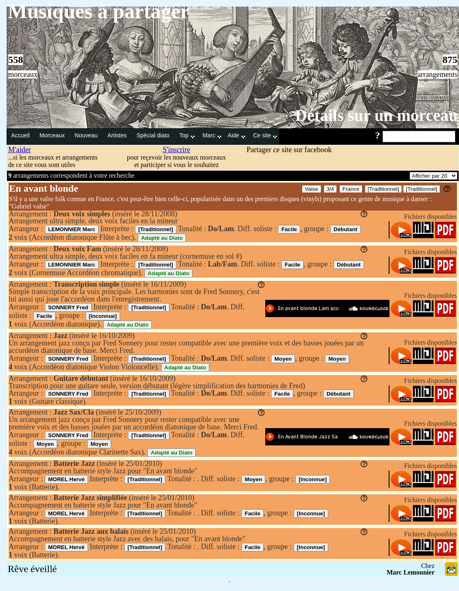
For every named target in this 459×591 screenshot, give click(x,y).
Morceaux (52, 135)
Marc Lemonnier (411, 572)
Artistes (117, 135)
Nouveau (86, 135)
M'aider (19, 150)
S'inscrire (176, 150)
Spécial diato (154, 135)
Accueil (21, 135)
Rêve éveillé (32, 568)
